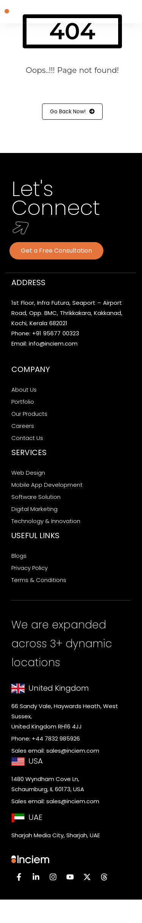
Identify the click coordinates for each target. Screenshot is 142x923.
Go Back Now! (72, 111)
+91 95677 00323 (55, 333)
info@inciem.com (53, 343)
